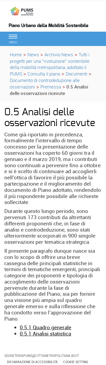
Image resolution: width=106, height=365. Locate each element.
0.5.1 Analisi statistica (45, 333)
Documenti (76, 74)
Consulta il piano (43, 74)
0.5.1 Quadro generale (45, 327)
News (33, 54)
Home (16, 54)
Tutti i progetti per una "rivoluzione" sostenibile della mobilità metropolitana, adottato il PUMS (49, 64)
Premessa (50, 87)
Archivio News (58, 54)
